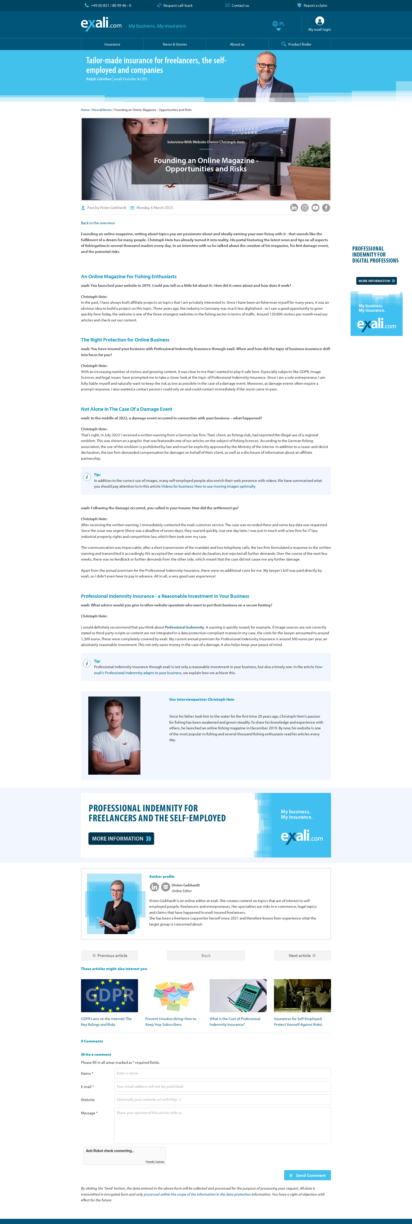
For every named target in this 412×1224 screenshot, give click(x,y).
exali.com (101, 24)
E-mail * (87, 1086)
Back (206, 955)
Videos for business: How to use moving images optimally (208, 486)
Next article (300, 955)
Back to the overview (98, 222)
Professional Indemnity (184, 627)
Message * (89, 1112)
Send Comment (310, 1175)
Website (88, 1099)
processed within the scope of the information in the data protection (197, 1194)
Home (85, 110)
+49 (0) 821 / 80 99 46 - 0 (111, 5)
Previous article (112, 955)
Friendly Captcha (155, 1161)
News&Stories (102, 110)
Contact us (240, 5)
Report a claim (315, 5)
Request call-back (178, 5)
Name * (87, 1073)
